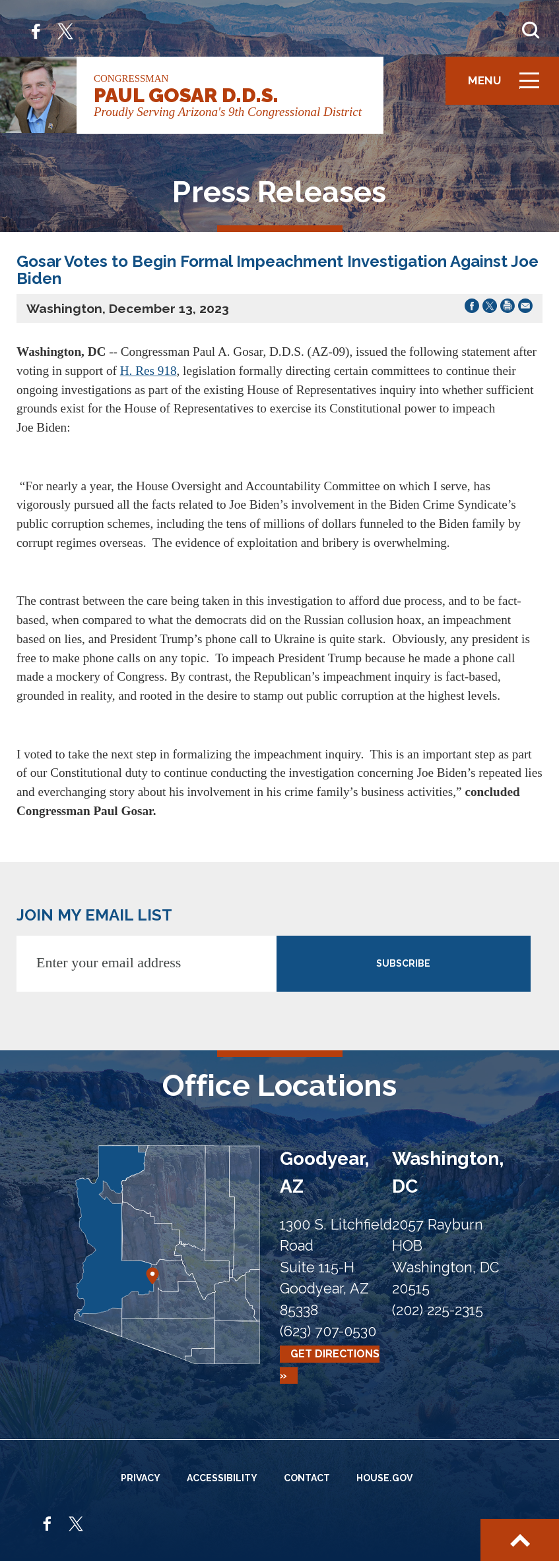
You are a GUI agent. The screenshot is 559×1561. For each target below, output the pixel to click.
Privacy (140, 1478)
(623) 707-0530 (328, 1331)
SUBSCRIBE (403, 963)
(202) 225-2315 (437, 1310)
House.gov (384, 1478)
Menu (508, 85)
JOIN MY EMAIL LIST (94, 914)
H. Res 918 (148, 371)
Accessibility (222, 1478)
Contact (307, 1478)
